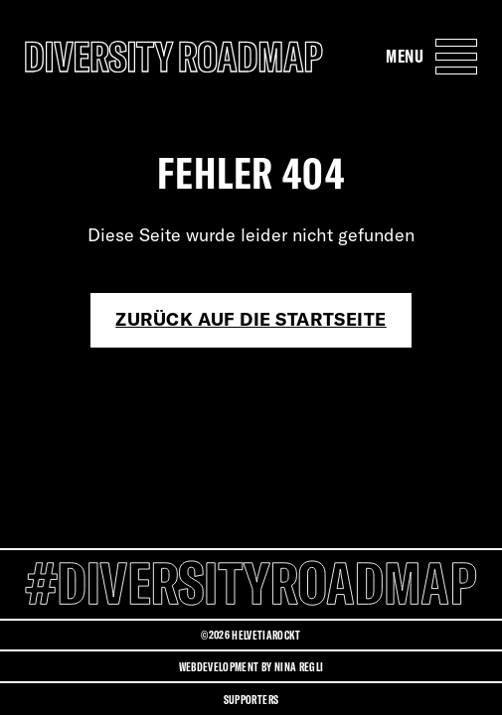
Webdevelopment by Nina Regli (251, 666)
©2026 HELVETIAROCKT (251, 635)
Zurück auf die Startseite (251, 319)
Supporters (251, 699)
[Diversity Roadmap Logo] (174, 56)
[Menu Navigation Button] (431, 56)
